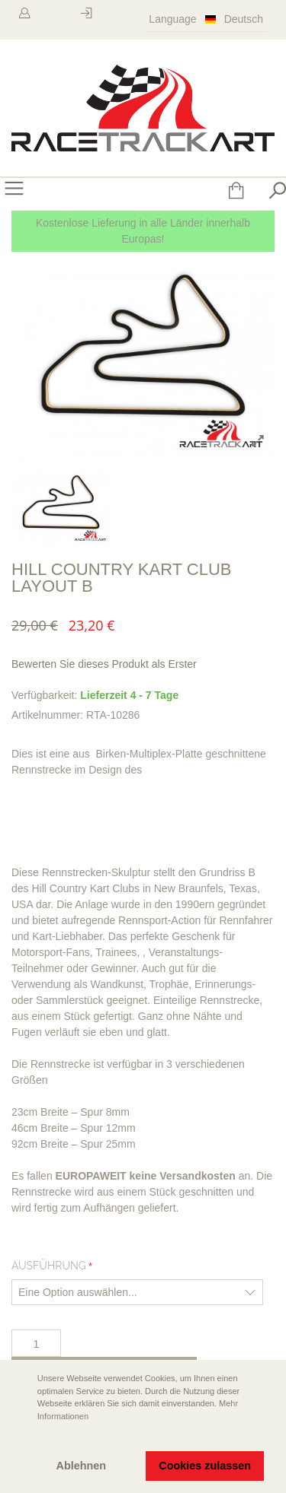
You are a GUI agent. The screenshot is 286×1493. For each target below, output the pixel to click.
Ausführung (48, 1266)
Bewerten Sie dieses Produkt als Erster (104, 664)
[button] (23, 1437)
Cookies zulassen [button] (205, 1466)
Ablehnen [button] (81, 1466)
